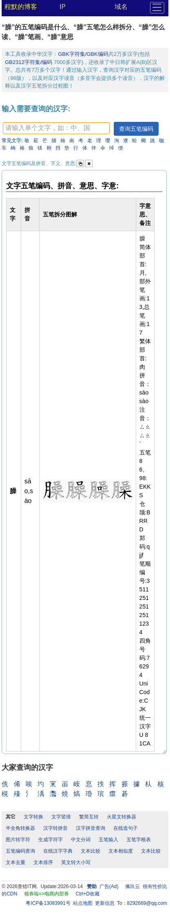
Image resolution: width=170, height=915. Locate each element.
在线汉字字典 (58, 851)
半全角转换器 (20, 828)
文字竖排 (61, 817)
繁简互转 (89, 817)
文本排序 (43, 862)
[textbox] (56, 128)
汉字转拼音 (55, 828)
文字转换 (33, 817)
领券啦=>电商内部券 (46, 894)
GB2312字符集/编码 (29, 62)
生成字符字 (50, 839)
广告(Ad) (109, 886)
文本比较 (90, 851)
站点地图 (83, 903)
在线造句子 (125, 828)
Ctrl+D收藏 (87, 894)
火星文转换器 (121, 817)
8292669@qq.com (147, 903)
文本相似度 (120, 851)
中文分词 (81, 839)
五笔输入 (108, 839)
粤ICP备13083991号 (48, 903)
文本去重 (15, 862)
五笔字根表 (138, 839)
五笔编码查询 (20, 851)
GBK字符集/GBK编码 (83, 54)
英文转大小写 (76, 862)
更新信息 (105, 903)
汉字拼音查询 (90, 828)
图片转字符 (18, 839)
